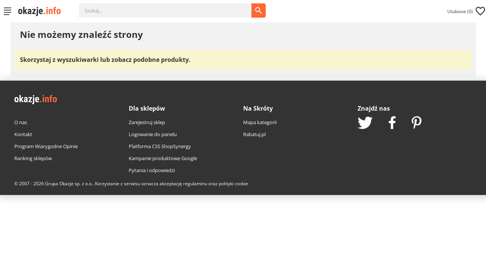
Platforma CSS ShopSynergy (160, 146)
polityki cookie (233, 183)
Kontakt (23, 134)
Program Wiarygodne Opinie (46, 146)
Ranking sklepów (33, 158)
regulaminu (195, 183)
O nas (20, 122)
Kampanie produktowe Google (163, 158)
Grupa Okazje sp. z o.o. (69, 183)
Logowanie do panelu (153, 134)
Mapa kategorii (260, 122)
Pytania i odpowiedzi (152, 170)
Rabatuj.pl (254, 134)
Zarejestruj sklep (147, 122)
